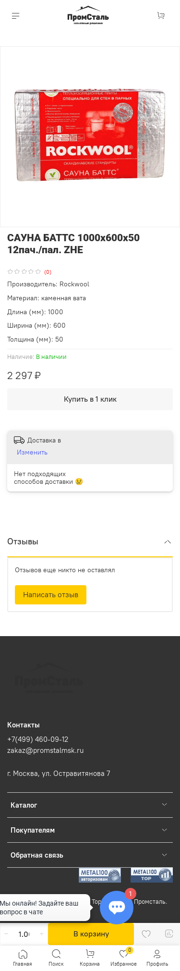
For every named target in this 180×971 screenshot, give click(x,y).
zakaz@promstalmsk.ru (45, 750)
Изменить (32, 452)
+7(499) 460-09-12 (37, 739)
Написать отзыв (50, 594)
